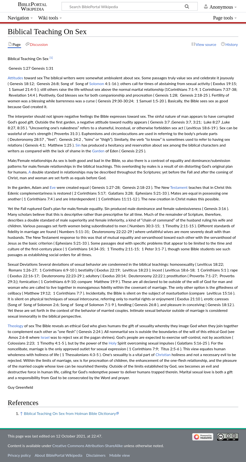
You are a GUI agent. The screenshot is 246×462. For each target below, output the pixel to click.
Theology (15, 325)
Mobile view (119, 455)
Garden (98, 150)
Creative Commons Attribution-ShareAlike (87, 445)
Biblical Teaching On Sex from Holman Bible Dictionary (70, 413)
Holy (113, 343)
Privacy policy (19, 455)
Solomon (96, 83)
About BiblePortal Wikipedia (58, 455)
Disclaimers (95, 455)
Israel (45, 337)
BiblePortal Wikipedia (32, 6)
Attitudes (15, 77)
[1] (51, 57)
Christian (163, 354)
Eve (53, 187)
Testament (179, 187)
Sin (77, 145)
